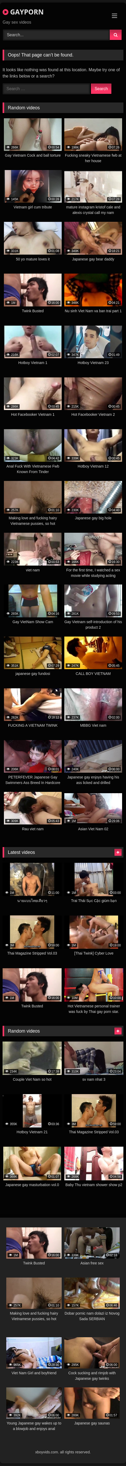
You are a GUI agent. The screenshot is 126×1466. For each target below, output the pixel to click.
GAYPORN (23, 12)
